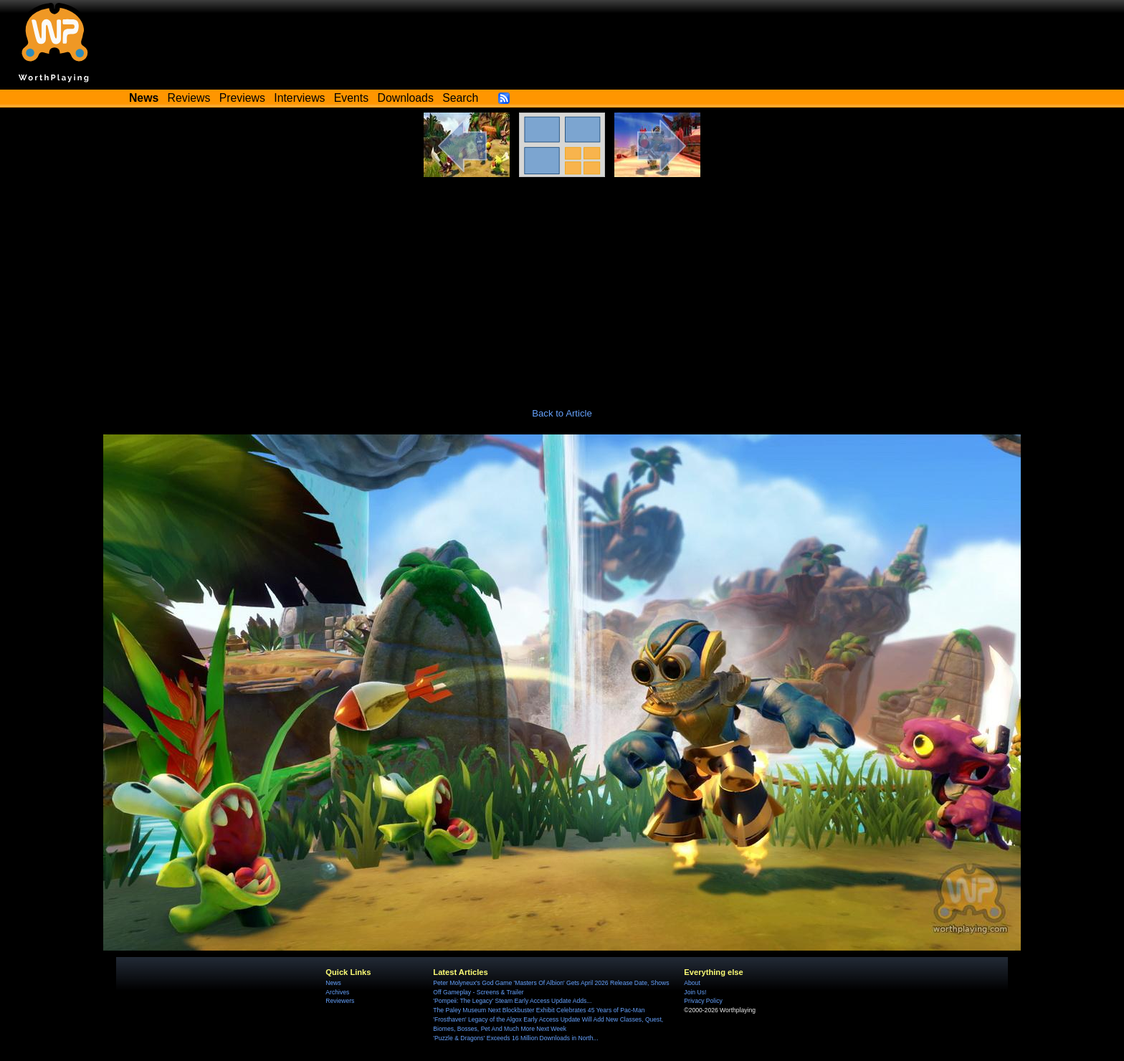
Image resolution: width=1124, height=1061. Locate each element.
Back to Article (562, 413)
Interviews (299, 98)
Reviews (189, 98)
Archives (337, 992)
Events (351, 98)
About (692, 982)
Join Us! (695, 992)
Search (460, 98)
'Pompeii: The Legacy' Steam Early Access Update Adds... (512, 1000)
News (332, 982)
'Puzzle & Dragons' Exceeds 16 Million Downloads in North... (515, 1038)
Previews (242, 98)
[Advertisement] (562, 284)
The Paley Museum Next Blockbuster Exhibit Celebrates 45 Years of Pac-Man (538, 1010)
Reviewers (339, 1000)
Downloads (406, 98)
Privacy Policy (703, 1000)
